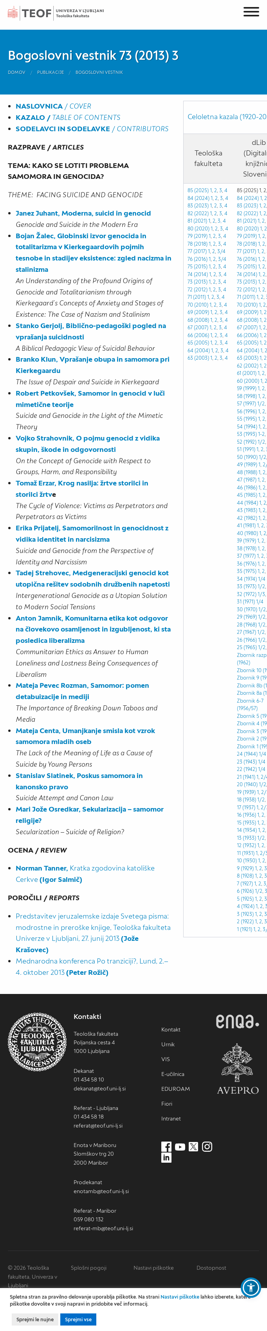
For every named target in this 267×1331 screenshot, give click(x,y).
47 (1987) (246, 479)
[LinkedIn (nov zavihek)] (166, 1158)
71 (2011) (197, 297)
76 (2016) (197, 259)
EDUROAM (175, 1088)
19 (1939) (246, 792)
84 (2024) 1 (200, 198)
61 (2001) (246, 373)
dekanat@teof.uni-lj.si (100, 1088)
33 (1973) (246, 586)
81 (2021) (197, 221)
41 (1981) (246, 525)
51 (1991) (246, 449)
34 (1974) (247, 579)
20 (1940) (247, 784)
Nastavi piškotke (154, 1267)
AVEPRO (237, 1068)
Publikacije (50, 72)
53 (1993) (247, 434)
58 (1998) (247, 396)
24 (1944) (247, 754)
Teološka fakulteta (64, 13)
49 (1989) (247, 464)
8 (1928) (245, 875)
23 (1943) (247, 761)
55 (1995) (247, 419)
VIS (165, 1059)
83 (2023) (247, 205)
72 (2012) (197, 289)
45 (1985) (247, 495)
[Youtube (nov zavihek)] (180, 1147)
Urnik (168, 1044)
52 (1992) (246, 442)
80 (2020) (198, 228)
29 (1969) (247, 617)
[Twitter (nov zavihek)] (193, 1147)
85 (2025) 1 (200, 190)
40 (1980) (247, 533)
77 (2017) (197, 251)
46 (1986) (247, 487)
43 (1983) (247, 510)
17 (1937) (246, 807)
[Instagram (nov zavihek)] (207, 1147)
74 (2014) (198, 274)
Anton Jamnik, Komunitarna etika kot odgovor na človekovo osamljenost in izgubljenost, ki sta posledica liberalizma (93, 629)
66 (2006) (198, 335)
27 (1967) (246, 632)
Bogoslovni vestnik (99, 72)
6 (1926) (245, 891)
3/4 (221, 251)
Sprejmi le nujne (35, 1319)
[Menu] (251, 13)
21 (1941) (246, 777)
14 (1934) (247, 830)
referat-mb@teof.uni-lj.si (103, 1228)
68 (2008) (198, 320)
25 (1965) (247, 647)
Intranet (171, 1118)
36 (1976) (246, 563)
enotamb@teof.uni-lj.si (101, 1191)
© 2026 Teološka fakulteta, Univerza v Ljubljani (32, 1276)
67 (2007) (198, 327)
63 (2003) (198, 358)
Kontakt (170, 1029)
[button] (251, 1287)
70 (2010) (198, 305)
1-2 (261, 434)
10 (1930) (247, 860)
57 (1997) (246, 403)
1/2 (261, 403)
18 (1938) (246, 799)
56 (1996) (247, 411)
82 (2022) (198, 213)
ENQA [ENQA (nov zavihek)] (237, 1021)
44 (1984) (247, 503)
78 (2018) (197, 244)
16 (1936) (246, 815)
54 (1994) (247, 426)
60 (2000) (248, 381)
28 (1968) (247, 624)
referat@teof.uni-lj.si (98, 1125)
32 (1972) (246, 594)
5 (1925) (245, 899)
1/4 (261, 579)
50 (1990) (247, 457)
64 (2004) (199, 350)
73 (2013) (197, 281)
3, (220, 221)
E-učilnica (172, 1074)
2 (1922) (245, 921)
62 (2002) (247, 365)
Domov (16, 72)
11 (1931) (245, 853)
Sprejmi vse (78, 1319)
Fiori (166, 1103)
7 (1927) (245, 883)
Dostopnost (211, 1267)
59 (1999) (246, 388)
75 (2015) (197, 266)
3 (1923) (245, 914)
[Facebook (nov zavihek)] (166, 1147)
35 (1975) (246, 571)
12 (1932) (246, 845)
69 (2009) (198, 312)
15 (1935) (246, 822)
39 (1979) (246, 540)
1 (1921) (244, 929)
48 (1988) (247, 472)
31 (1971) (246, 601)
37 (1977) (246, 556)
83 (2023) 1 (200, 205)
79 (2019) (197, 236)
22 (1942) (247, 769)
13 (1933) (246, 838)
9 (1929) (245, 868)
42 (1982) (247, 518)
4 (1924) (245, 906)
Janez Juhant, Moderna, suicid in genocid (83, 213)
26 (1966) (247, 640)
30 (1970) (247, 609)
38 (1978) (246, 548)
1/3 (261, 594)
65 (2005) (198, 342)
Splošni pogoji (88, 1267)
